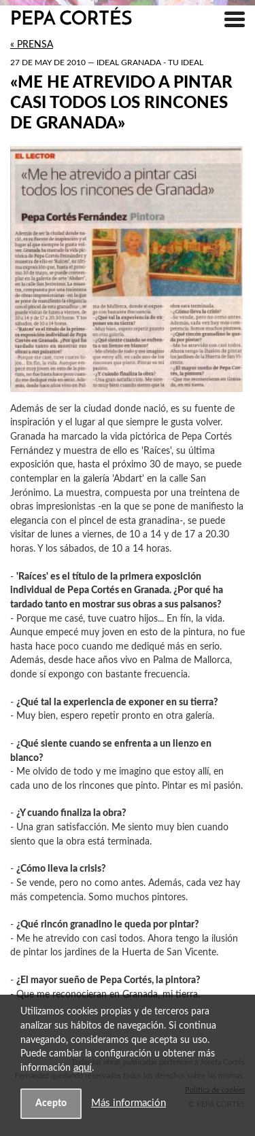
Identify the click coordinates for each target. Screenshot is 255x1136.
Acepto (51, 1103)
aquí (82, 1068)
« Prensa (31, 45)
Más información (128, 1103)
